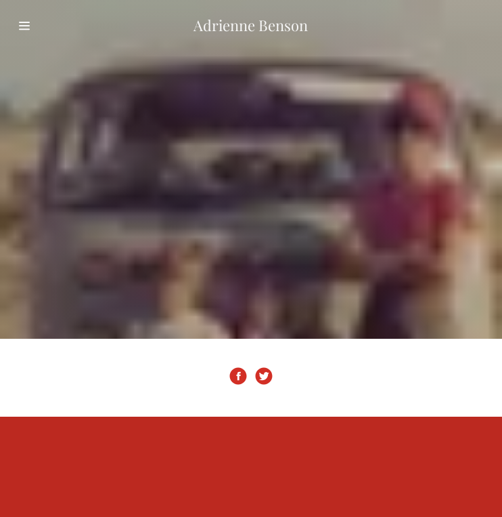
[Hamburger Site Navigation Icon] (48, 26)
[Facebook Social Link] (238, 378)
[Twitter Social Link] (264, 378)
